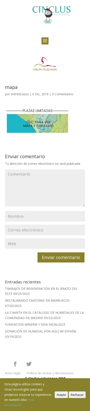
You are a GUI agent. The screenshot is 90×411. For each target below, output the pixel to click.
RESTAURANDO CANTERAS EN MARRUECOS (37, 300)
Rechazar (77, 395)
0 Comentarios (62, 94)
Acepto (61, 395)
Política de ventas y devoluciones (50, 373)
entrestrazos (20, 94)
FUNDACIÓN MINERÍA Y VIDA (26, 324)
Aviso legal (12, 373)
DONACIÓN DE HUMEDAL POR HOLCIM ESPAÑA (40, 331)
